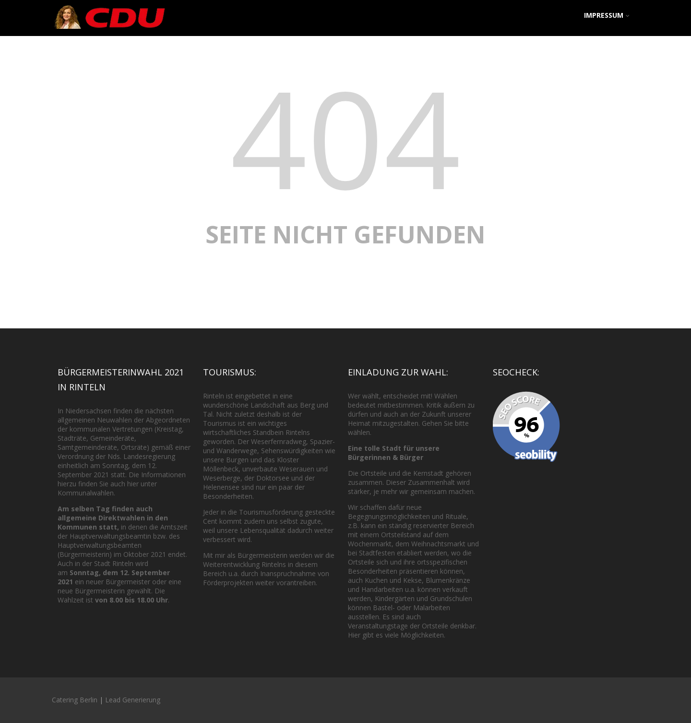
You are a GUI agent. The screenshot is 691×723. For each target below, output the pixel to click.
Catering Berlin (74, 699)
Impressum (607, 15)
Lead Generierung (132, 699)
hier (133, 483)
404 (345, 137)
